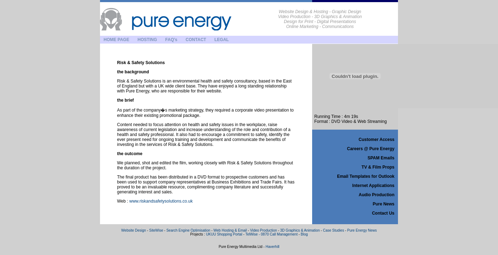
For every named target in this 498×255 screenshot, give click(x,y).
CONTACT (196, 39)
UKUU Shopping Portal (224, 234)
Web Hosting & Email (230, 230)
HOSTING (147, 39)
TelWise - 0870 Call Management (271, 234)
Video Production (263, 230)
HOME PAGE (116, 39)
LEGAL (221, 39)
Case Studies (333, 230)
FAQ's (171, 39)
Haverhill (273, 247)
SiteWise (156, 230)
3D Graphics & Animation (300, 230)
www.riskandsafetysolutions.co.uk (161, 201)
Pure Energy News (362, 230)
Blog (304, 234)
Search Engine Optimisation (188, 230)
